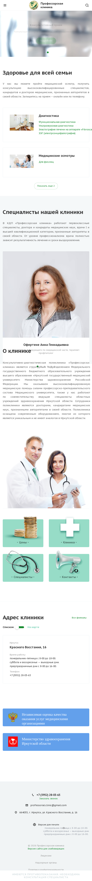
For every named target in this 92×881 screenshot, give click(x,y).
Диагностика (49, 116)
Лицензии (46, 855)
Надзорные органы (46, 862)
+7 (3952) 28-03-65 (20, 675)
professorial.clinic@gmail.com (48, 805)
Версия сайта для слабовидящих (46, 848)
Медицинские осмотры (57, 156)
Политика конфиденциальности (46, 869)
